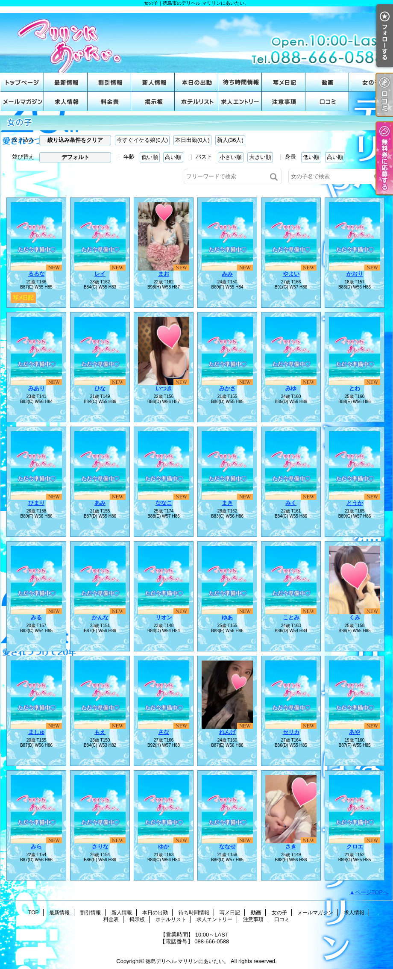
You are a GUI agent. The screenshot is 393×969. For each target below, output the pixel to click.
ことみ (291, 617)
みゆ (290, 388)
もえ (100, 732)
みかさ (227, 388)
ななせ (227, 846)
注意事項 (283, 101)
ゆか (163, 846)
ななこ (163, 503)
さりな (100, 846)
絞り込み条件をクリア (75, 140)
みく (290, 503)
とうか (354, 503)
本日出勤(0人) (192, 140)
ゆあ (227, 617)
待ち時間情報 (240, 82)
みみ (227, 274)
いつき (163, 388)
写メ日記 (283, 82)
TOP (22, 82)
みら (36, 846)
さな (163, 732)
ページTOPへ (372, 892)
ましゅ (36, 732)
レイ (100, 274)
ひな (100, 388)
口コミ (327, 101)
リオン (163, 617)
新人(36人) (230, 140)
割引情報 (109, 82)
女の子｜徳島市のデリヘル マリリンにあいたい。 (196, 39)
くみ (354, 617)
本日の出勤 (196, 82)
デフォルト (75, 157)
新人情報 (153, 82)
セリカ (291, 732)
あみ (100, 503)
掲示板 (153, 101)
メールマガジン (22, 101)
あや (354, 732)
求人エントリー (240, 101)
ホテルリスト (196, 101)
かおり (354, 274)
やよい (291, 274)
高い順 (173, 157)
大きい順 (260, 157)
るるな (36, 274)
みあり (36, 388)
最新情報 (66, 82)
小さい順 (231, 157)
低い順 (149, 157)
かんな (100, 617)
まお (163, 274)
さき (290, 846)
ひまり (36, 503)
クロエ (354, 846)
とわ (354, 388)
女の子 (371, 82)
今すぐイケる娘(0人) (142, 140)
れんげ (227, 732)
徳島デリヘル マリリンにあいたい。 (187, 961)
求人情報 (66, 101)
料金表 (109, 101)
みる (36, 617)
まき (227, 503)
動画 (327, 82)
